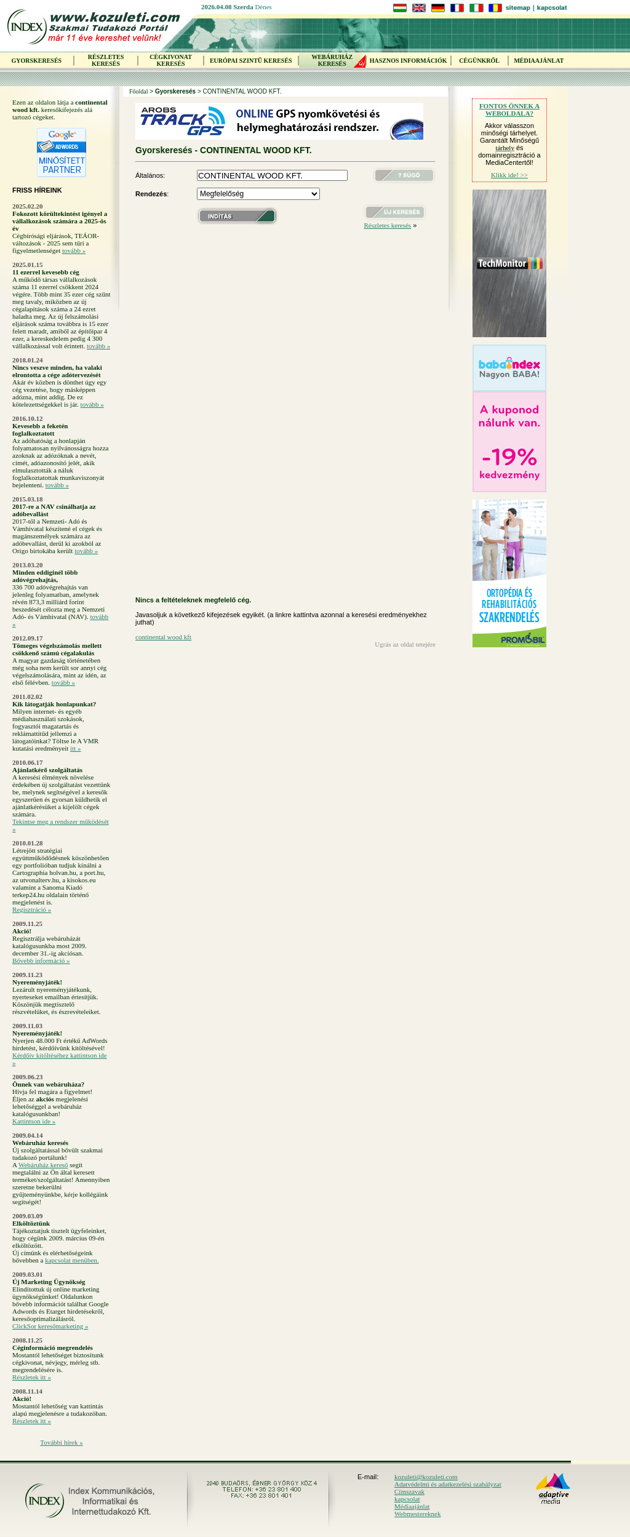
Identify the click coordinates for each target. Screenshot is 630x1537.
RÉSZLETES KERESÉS (106, 60)
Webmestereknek (417, 1513)
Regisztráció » (31, 909)
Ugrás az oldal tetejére (405, 644)
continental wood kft (163, 637)
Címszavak (409, 1491)
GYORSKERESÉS (36, 60)
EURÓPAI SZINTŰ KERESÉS (251, 60)
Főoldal (138, 91)
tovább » (74, 250)
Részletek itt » (31, 1377)
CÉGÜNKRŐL (479, 60)
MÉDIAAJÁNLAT (539, 60)
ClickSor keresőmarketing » (50, 1326)
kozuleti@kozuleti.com (426, 1476)
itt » (75, 748)
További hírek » (61, 1442)
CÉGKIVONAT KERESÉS (171, 60)
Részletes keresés (387, 225)
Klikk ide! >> (509, 174)
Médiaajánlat (411, 1506)
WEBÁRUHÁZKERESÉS (332, 60)
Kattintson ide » (33, 1121)
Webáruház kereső (43, 1164)
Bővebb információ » (41, 960)
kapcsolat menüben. (71, 1260)
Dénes (263, 6)
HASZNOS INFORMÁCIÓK (408, 60)
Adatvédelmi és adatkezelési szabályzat (447, 1484)
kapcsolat (407, 1499)
